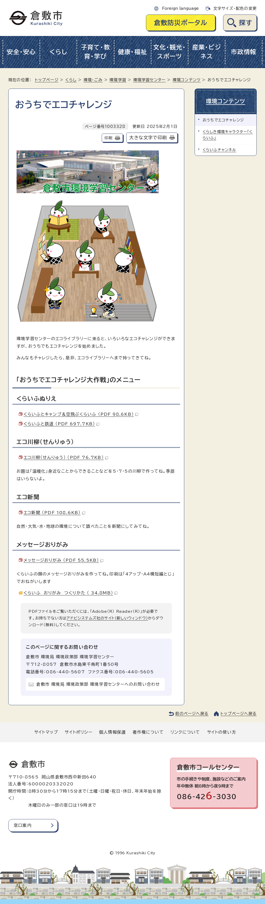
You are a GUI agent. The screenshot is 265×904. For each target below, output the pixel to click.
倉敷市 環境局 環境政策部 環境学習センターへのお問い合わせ (98, 684)
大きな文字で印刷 (148, 137)
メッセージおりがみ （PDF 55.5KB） (63, 560)
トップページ (46, 80)
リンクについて (185, 732)
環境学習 (117, 80)
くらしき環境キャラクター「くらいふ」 (228, 134)
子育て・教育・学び (95, 51)
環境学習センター (149, 80)
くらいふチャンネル (219, 149)
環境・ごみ (93, 80)
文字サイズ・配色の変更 (235, 8)
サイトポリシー (78, 732)
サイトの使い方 (221, 732)
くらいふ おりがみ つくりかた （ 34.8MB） (70, 593)
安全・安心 (21, 52)
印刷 (108, 138)
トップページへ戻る (238, 714)
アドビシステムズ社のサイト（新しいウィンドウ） (107, 618)
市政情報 (243, 52)
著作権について (148, 732)
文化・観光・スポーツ (169, 51)
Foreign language (180, 8)
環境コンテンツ (187, 80)
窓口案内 (23, 825)
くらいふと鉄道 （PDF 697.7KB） (61, 424)
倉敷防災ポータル (181, 22)
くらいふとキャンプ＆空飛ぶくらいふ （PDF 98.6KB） (81, 414)
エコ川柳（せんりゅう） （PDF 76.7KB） (66, 457)
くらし (58, 52)
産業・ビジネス (206, 51)
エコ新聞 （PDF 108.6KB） (54, 513)
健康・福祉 (132, 52)
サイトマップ (46, 732)
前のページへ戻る (192, 714)
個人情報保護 (112, 732)
